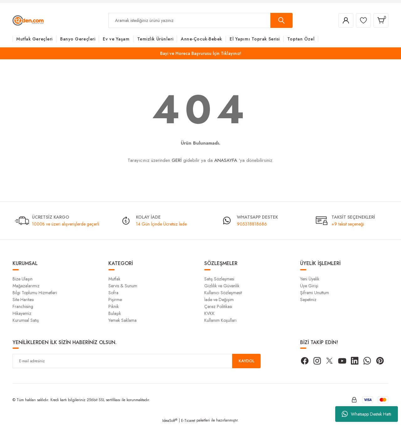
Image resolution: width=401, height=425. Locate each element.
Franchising (23, 306)
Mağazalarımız (26, 286)
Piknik (113, 306)
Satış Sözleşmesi (219, 279)
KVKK (209, 313)
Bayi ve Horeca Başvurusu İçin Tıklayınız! (200, 53)
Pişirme (115, 299)
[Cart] (380, 20)
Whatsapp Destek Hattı (366, 414)
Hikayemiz (22, 313)
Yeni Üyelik (309, 279)
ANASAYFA (225, 160)
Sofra (113, 293)
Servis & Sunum (122, 286)
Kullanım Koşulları (220, 320)
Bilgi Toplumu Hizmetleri (35, 293)
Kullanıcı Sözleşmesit (223, 293)
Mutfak (114, 279)
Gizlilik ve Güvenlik (221, 286)
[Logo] (28, 20)
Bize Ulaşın (23, 279)
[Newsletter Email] (137, 361)
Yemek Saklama (122, 320)
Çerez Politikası (218, 306)
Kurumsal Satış (26, 320)
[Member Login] (343, 20)
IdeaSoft (169, 420)
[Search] (200, 20)
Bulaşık (114, 313)
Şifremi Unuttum (314, 293)
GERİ (177, 160)
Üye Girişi (309, 286)
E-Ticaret (188, 420)
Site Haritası (23, 299)
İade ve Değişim (219, 299)
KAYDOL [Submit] (246, 361)
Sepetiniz (308, 299)
